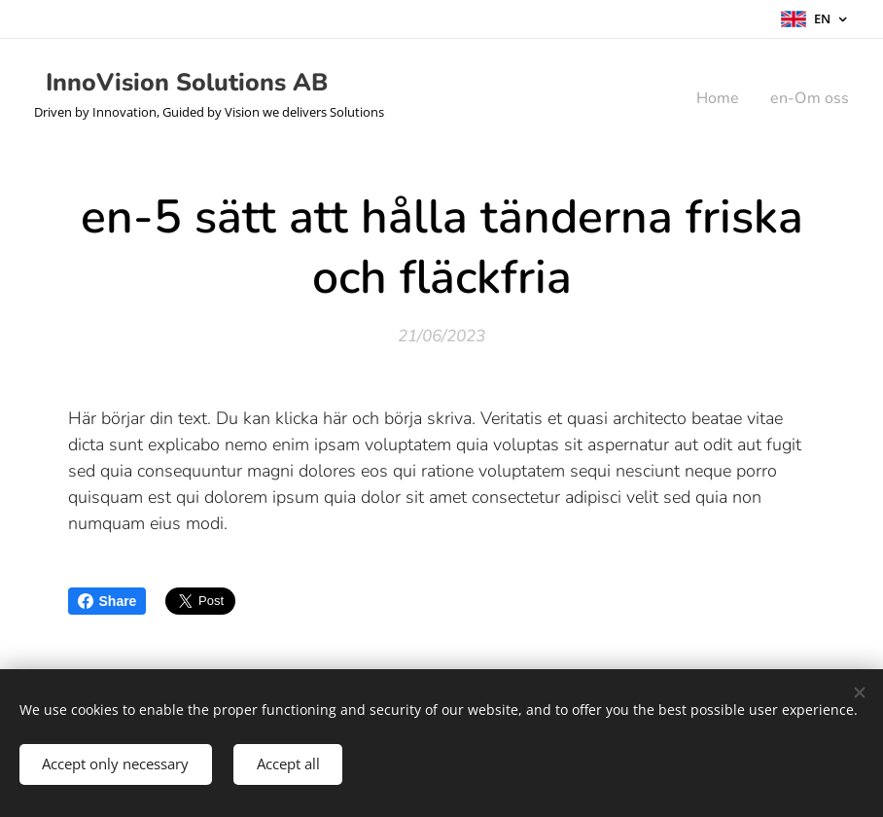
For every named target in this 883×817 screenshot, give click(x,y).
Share (107, 601)
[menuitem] (716, 98)
